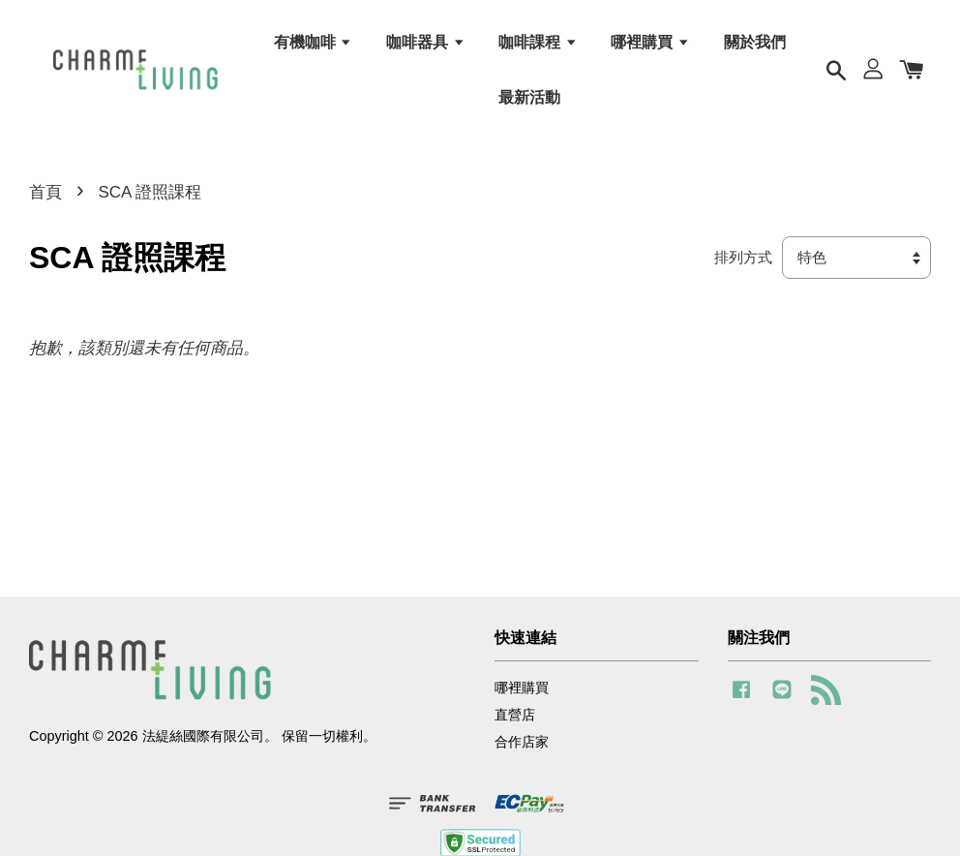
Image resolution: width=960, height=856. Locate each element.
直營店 (515, 714)
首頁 (45, 192)
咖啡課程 (537, 42)
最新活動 (529, 97)
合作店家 (522, 741)
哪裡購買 (650, 42)
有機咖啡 (313, 42)
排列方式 (743, 257)
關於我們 (755, 42)
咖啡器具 (425, 42)
